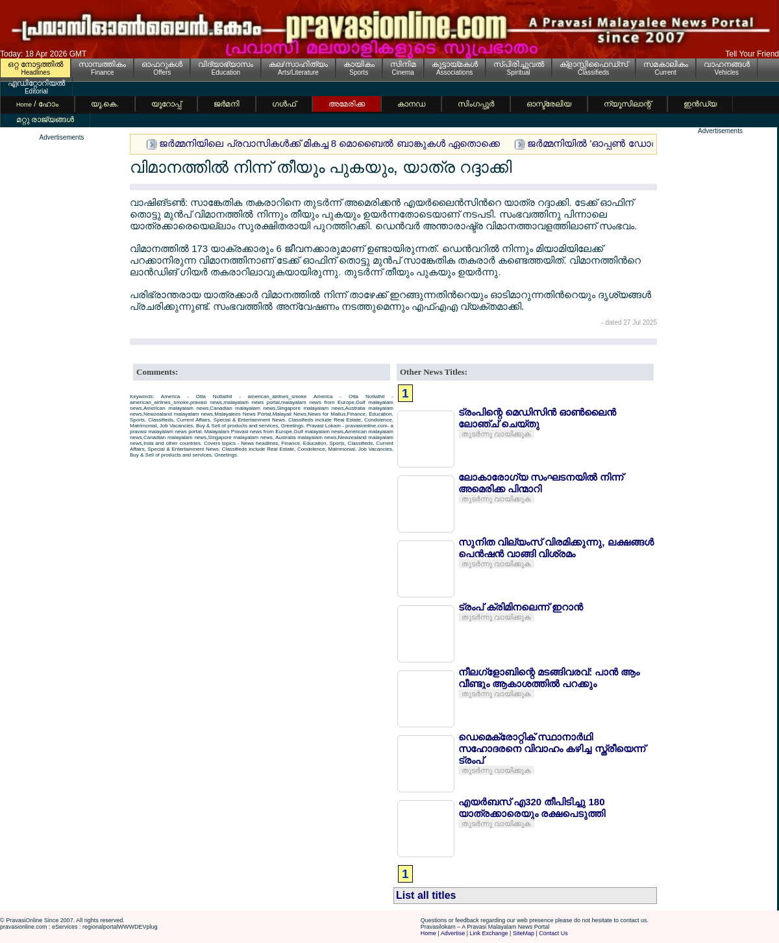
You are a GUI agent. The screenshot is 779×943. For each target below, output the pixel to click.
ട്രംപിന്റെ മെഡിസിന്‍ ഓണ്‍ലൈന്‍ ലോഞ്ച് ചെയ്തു (537, 418)
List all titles (426, 895)
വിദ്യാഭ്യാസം (225, 64)
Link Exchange (489, 933)
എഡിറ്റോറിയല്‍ (36, 83)
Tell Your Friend (752, 53)
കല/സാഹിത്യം (298, 64)
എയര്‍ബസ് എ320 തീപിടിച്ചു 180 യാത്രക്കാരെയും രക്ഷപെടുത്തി (531, 807)
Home (428, 933)
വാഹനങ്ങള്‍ (727, 64)
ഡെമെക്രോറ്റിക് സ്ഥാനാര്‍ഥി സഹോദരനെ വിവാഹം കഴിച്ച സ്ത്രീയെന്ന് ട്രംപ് (551, 748)
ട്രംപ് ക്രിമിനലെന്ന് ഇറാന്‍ (520, 606)
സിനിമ (403, 64)
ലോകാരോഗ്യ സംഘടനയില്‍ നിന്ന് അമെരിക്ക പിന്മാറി (540, 483)
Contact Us (553, 933)
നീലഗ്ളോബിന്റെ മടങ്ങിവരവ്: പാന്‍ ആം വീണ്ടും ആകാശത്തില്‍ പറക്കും (549, 677)
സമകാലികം (665, 64)
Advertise (453, 933)
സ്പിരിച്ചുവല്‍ (518, 64)
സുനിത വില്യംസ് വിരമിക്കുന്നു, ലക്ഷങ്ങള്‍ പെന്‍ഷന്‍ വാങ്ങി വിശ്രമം (556, 547)
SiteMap (523, 933)
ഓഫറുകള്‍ (162, 64)
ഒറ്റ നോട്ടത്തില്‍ (35, 64)
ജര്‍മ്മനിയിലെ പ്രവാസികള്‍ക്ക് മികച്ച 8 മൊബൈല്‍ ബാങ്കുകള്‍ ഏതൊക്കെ (329, 143)
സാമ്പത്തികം (102, 64)
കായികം (359, 64)
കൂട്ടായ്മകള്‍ (455, 64)
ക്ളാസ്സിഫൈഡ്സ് (594, 64)
